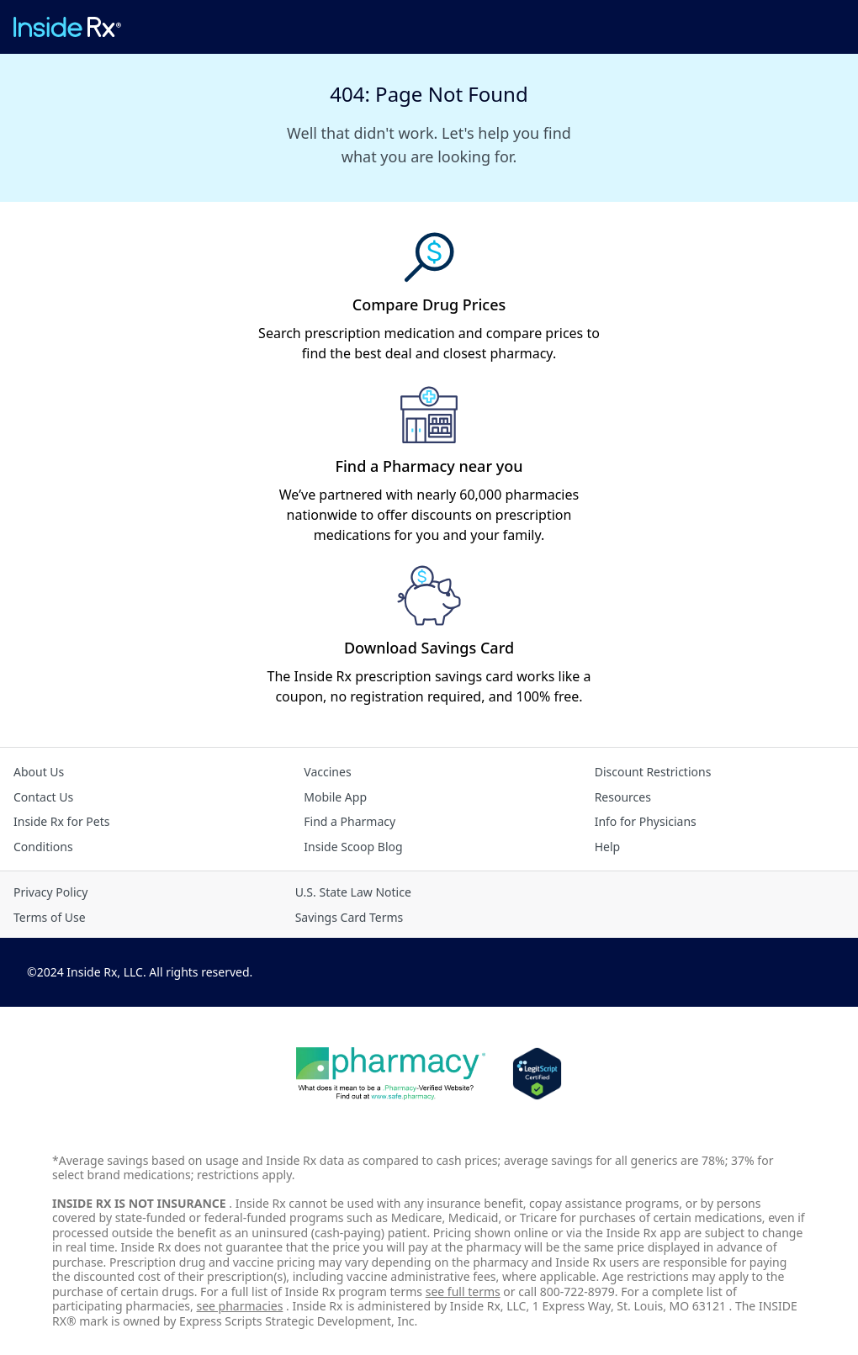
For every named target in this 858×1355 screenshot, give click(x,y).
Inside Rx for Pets (61, 821)
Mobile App (335, 797)
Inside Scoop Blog (353, 847)
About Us (38, 772)
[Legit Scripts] (537, 1074)
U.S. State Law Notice (353, 892)
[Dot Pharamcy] (390, 1074)
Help (608, 847)
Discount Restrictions (653, 772)
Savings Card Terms (349, 917)
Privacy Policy (50, 892)
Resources (623, 797)
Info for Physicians (645, 821)
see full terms (463, 1291)
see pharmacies (239, 1306)
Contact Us (43, 797)
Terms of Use (49, 917)
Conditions (43, 847)
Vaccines (327, 772)
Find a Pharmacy (349, 821)
